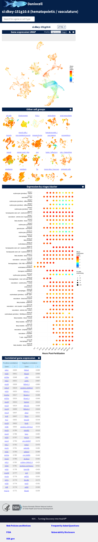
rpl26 (6, 391)
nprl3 (26, 483)
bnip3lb (26, 469)
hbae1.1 (26, 395)
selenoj (26, 451)
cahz (26, 377)
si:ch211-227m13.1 (26, 466)
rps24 (7, 409)
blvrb (26, 423)
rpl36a (6, 377)
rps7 (6, 420)
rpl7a (6, 480)
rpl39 (6, 373)
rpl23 (6, 381)
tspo (26, 434)
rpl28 (6, 483)
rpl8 (6, 487)
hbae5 (26, 491)
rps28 (7, 384)
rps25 (7, 430)
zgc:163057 (26, 441)
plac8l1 (26, 430)
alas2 (26, 412)
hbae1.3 (26, 398)
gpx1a (26, 437)
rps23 (7, 434)
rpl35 (6, 451)
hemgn (26, 402)
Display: (47, 32)
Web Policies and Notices (18, 525)
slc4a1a (26, 459)
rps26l (6, 473)
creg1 (26, 381)
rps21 (7, 448)
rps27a (6, 491)
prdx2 (26, 444)
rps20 (7, 402)
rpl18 (6, 469)
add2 (26, 487)
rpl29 (6, 437)
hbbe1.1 (26, 391)
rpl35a (6, 398)
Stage (63, 32)
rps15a (6, 395)
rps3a (7, 476)
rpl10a (6, 455)
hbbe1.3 (26, 384)
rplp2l (6, 388)
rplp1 (7, 370)
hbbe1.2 (26, 409)
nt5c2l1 (26, 405)
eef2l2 (26, 476)
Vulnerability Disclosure (63, 532)
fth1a (26, 416)
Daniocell (35, 4)
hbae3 (26, 373)
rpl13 (6, 462)
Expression (56, 32)
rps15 (7, 459)
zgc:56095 (26, 455)
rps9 (6, 416)
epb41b (26, 448)
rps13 (7, 441)
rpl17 (6, 444)
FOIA (8, 532)
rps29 (7, 423)
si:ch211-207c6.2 (26, 427)
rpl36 (6, 466)
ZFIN (61, 26)
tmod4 (26, 420)
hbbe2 (26, 370)
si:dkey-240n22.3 (26, 462)
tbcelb (26, 480)
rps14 (7, 412)
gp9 (26, 473)
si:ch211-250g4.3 (26, 388)
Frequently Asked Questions (65, 525)
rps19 (7, 405)
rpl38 (6, 427)
